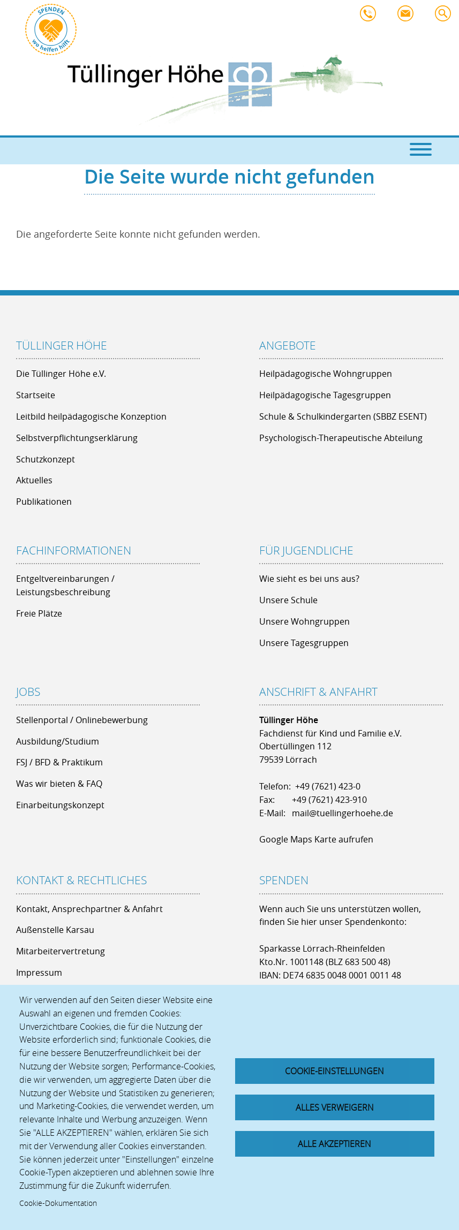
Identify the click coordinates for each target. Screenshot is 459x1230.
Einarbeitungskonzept (60, 805)
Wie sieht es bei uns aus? (309, 578)
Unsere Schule (288, 600)
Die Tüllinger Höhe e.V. (61, 373)
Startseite (35, 395)
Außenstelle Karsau (55, 930)
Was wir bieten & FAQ (59, 783)
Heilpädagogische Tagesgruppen (325, 395)
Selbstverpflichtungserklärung (77, 438)
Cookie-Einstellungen (334, 1071)
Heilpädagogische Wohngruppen (325, 373)
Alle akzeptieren (334, 1144)
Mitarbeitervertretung (60, 951)
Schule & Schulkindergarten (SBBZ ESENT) (343, 416)
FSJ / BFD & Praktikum (59, 762)
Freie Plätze (39, 613)
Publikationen (44, 501)
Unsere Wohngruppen (304, 621)
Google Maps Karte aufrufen (316, 839)
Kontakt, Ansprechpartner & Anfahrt (89, 909)
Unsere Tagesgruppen (304, 643)
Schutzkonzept (45, 459)
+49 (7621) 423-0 (327, 786)
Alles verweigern (335, 1107)
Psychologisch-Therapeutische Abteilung (341, 438)
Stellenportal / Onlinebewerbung (82, 720)
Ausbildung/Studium (57, 741)
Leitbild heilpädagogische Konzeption (91, 416)
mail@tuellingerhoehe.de (408, 16)
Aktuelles (34, 480)
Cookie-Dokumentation (58, 1203)
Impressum (39, 972)
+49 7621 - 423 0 (370, 16)
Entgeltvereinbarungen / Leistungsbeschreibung (65, 585)
